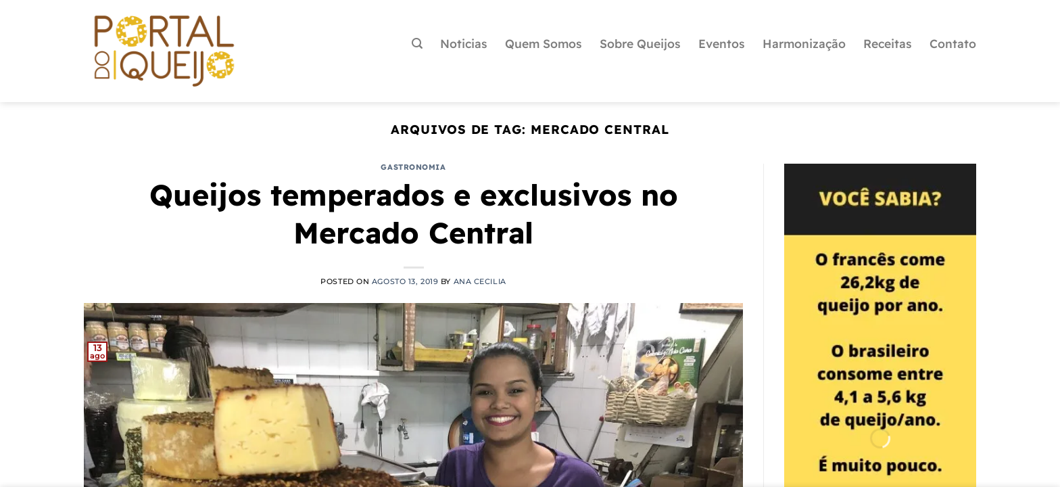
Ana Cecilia (480, 281)
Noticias (463, 43)
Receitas (887, 43)
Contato (953, 43)
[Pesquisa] (417, 43)
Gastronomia (413, 167)
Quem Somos (543, 43)
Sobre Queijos (640, 43)
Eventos (721, 43)
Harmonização (804, 43)
